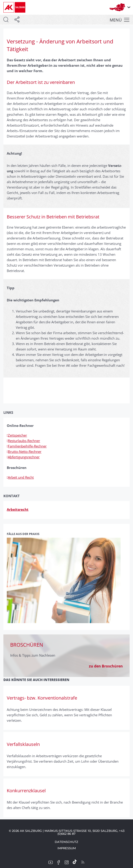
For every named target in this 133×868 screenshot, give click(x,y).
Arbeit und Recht (20, 477)
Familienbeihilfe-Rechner (27, 446)
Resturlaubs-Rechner (23, 440)
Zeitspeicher (17, 435)
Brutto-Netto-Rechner (24, 451)
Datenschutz (66, 842)
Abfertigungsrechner (23, 457)
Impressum (66, 848)
